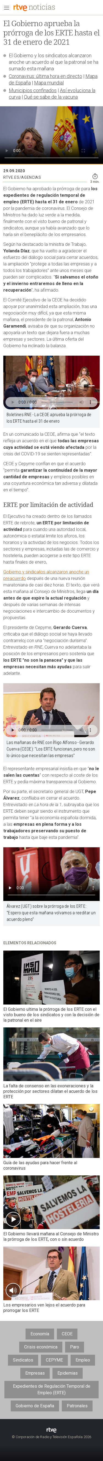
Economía (39, 1333)
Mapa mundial (49, 83)
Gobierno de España (35, 1405)
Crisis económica (40, 1347)
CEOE (67, 1333)
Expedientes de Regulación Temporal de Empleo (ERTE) (51, 1389)
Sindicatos (23, 1360)
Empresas (35, 1373)
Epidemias (67, 1373)
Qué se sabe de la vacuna (51, 97)
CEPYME (54, 1360)
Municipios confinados (33, 90)
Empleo (83, 1360)
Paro (74, 1347)
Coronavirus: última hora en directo (45, 76)
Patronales (77, 1405)
